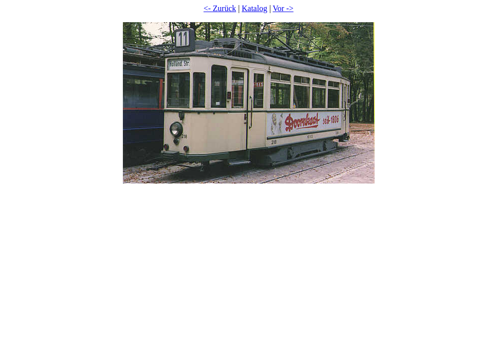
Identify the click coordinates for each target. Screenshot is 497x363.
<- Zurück (219, 8)
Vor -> (283, 8)
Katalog (254, 8)
